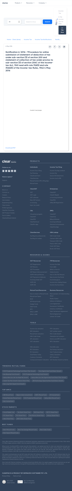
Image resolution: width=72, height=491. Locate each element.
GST (31, 192)
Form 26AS (53, 267)
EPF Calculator (54, 357)
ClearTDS (53, 200)
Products (19, 3)
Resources (30, 3)
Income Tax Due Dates (57, 285)
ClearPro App (34, 224)
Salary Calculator (55, 354)
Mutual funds (34, 183)
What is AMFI (34, 311)
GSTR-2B (33, 282)
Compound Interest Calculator (39, 359)
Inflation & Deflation (56, 301)
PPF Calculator (54, 328)
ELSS (31, 299)
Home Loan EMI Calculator (58, 339)
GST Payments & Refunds (38, 277)
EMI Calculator (34, 331)
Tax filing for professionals (37, 236)
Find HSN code (54, 347)
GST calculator (34, 341)
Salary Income (54, 272)
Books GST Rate (55, 248)
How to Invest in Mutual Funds (39, 294)
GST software (34, 197)
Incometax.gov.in (55, 279)
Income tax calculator (36, 328)
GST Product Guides (8, 213)
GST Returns (34, 267)
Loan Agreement (55, 303)
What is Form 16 (54, 269)
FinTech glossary (7, 207)
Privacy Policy (6, 476)
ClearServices (34, 178)
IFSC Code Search (55, 333)
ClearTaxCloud (34, 222)
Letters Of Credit (55, 316)
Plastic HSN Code (55, 243)
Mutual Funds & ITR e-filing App (39, 181)
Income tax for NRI (55, 178)
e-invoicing (33, 202)
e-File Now (62, 30)
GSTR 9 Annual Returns (37, 274)
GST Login (33, 195)
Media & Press (6, 197)
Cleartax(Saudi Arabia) (9, 218)
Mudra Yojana (54, 298)
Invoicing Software (55, 222)
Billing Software (54, 219)
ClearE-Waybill (54, 195)
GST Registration (35, 264)
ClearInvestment (35, 175)
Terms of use (17, 476)
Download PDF (10, 148)
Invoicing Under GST (36, 279)
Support (4, 180)
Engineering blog (7, 202)
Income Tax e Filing (36, 170)
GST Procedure (34, 269)
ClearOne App (54, 227)
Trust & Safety (6, 215)
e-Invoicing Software (56, 197)
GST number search (56, 331)
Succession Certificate (57, 306)
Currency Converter (36, 357)
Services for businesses (57, 224)
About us (5, 190)
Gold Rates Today (35, 354)
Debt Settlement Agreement (59, 311)
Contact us (5, 192)
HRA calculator (34, 347)
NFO (31, 309)
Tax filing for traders (36, 238)
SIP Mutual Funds (35, 301)
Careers (4, 195)
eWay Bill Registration (56, 202)
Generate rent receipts (57, 336)
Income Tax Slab (55, 264)
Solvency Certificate (56, 309)
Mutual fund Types (35, 296)
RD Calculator (34, 349)
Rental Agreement (55, 314)
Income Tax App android (57, 170)
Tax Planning (34, 173)
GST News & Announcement (38, 272)
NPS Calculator (54, 341)
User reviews (6, 200)
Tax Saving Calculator (56, 349)
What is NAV (33, 314)
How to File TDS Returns (57, 274)
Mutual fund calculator (37, 333)
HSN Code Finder (55, 236)
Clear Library (6, 205)
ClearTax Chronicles (8, 210)
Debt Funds (33, 306)
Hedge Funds (34, 304)
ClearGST (53, 192)
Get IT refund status (56, 352)
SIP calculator (34, 339)
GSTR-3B (33, 285)
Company (43, 3)
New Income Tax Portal (57, 277)
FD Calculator (34, 352)
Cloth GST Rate (55, 246)
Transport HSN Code (56, 241)
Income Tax (53, 173)
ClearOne (53, 216)
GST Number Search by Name (59, 359)
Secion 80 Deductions (57, 175)
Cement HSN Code (56, 238)
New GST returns (35, 200)
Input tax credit (34, 205)
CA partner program (36, 214)
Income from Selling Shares (58, 282)
